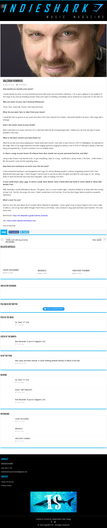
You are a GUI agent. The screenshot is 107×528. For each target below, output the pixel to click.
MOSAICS (42, 270)
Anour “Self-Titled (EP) (23, 390)
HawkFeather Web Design (61, 519)
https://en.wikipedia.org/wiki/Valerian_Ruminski (30, 216)
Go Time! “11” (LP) (22, 322)
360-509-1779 (6, 468)
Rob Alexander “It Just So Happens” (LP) (30, 341)
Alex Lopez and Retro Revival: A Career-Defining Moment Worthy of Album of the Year (47, 361)
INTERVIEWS (23, 85)
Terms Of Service (7, 482)
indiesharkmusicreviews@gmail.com (14, 472)
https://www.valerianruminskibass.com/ (21, 221)
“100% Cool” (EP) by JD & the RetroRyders (17, 240)
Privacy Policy (6, 485)
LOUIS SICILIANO (11, 270)
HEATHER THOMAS (81, 270)
